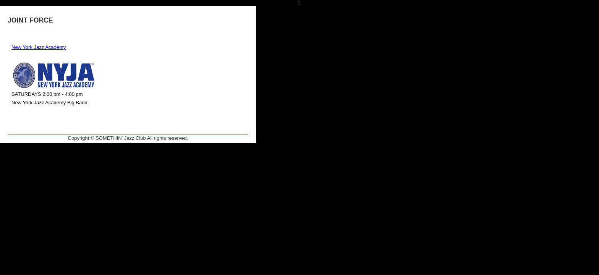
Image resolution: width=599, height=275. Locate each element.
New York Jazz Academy (38, 47)
